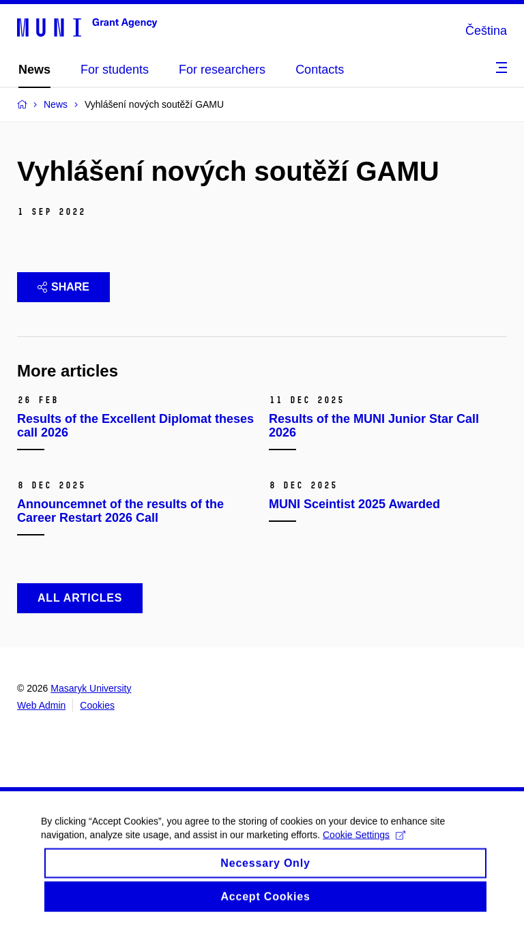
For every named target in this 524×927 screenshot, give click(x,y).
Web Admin (41, 705)
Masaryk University (90, 688)
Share (63, 287)
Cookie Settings (364, 842)
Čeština (486, 31)
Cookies (97, 705)
